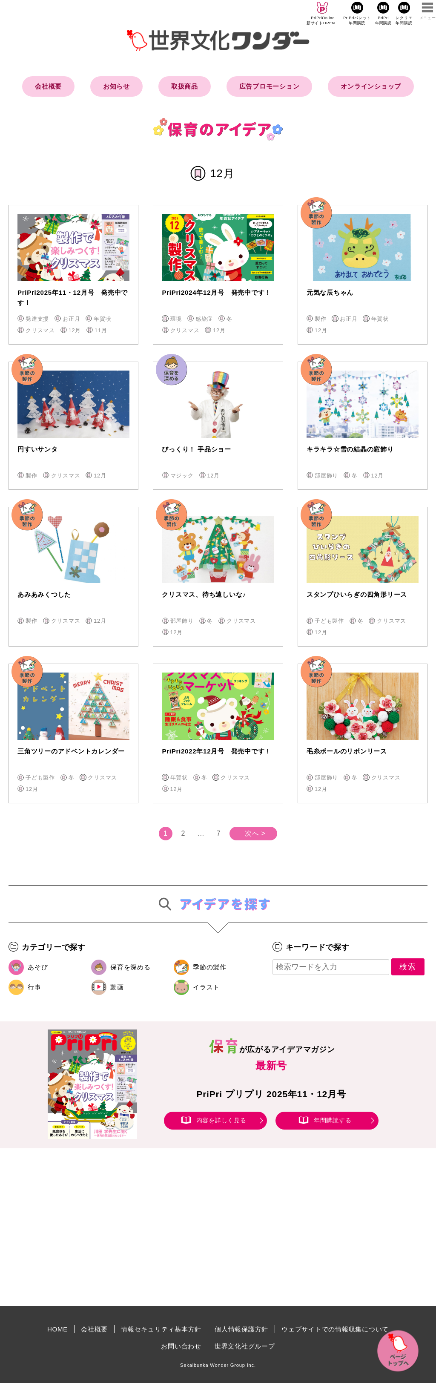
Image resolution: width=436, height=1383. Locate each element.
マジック (182, 475)
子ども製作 (329, 621)
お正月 (71, 319)
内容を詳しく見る (221, 1120)
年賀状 (102, 319)
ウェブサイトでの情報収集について (335, 1329)
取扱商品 (184, 86)
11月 (101, 330)
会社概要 (48, 86)
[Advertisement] (145, 1227)
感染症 (204, 319)
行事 (34, 987)
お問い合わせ (181, 1346)
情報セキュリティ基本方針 (161, 1329)
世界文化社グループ (245, 1346)
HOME (57, 1329)
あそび (38, 967)
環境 (176, 319)
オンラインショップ (371, 86)
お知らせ (116, 86)
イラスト (206, 987)
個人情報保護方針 (241, 1329)
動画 (117, 987)
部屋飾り (326, 475)
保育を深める (130, 967)
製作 (321, 319)
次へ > (255, 833)
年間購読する (333, 1120)
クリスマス (40, 330)
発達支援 (37, 319)
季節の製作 (210, 967)
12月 (75, 330)
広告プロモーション (269, 86)
